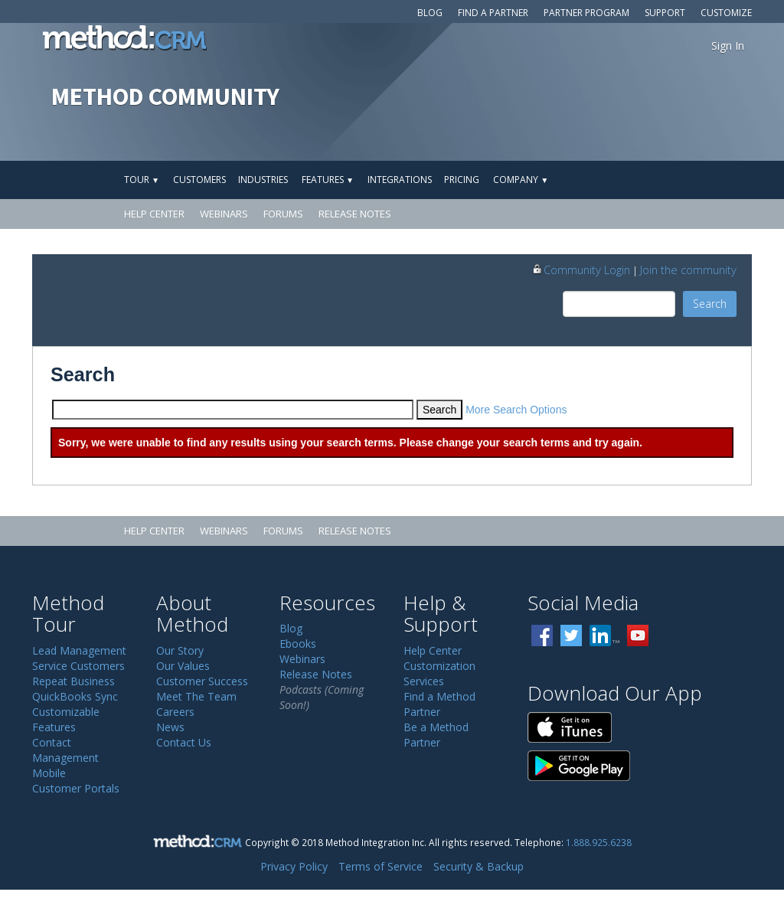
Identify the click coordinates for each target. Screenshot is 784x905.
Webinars (224, 214)
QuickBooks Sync (75, 696)
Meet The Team (196, 696)
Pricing (461, 179)
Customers (199, 179)
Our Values (183, 665)
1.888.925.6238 (599, 842)
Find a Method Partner (439, 704)
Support (665, 12)
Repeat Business (73, 681)
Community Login (580, 269)
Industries (263, 179)
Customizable (66, 711)
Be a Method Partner (436, 735)
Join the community (688, 269)
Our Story (180, 650)
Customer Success (202, 681)
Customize (726, 12)
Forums (283, 214)
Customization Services (439, 673)
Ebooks (297, 643)
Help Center (154, 214)
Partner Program (586, 12)
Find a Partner (493, 12)
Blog (430, 12)
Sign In (727, 45)
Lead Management (79, 650)
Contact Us (183, 742)
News (170, 727)
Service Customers (78, 665)
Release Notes (354, 214)
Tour (141, 179)
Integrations (400, 179)
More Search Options (516, 409)
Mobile (49, 773)
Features (328, 179)
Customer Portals (75, 788)
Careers (175, 711)
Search (710, 303)
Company (520, 179)
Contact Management (65, 750)
